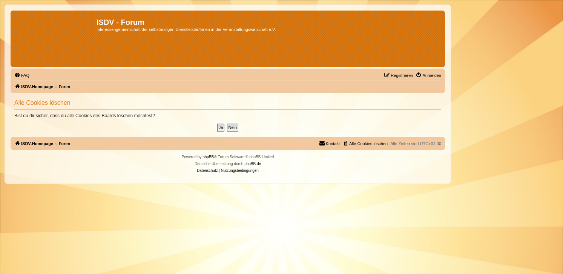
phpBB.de (252, 164)
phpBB (208, 157)
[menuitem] (21, 75)
